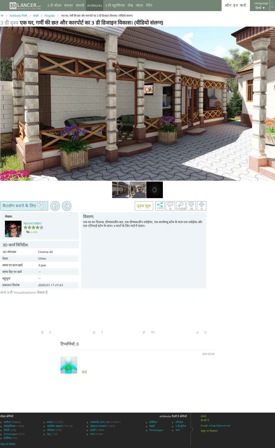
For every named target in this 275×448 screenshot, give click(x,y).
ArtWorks (94, 5)
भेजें (84, 372)
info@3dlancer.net (219, 425)
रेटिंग (149, 5)
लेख (130, 5)
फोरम (139, 5)
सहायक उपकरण (98, 426)
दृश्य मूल (144, 205)
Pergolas (50, 15)
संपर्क (203, 416)
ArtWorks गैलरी (18, 15)
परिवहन (51, 430)
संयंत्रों (6, 430)
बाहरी (36, 15)
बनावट (68, 5)
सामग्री (80, 5)
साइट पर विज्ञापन (209, 431)
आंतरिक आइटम (54, 426)
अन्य (92, 434)
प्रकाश (50, 422)
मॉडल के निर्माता (8, 444)
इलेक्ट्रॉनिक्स (10, 426)
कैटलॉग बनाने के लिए (24, 206)
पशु (48, 434)
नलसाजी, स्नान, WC (100, 422)
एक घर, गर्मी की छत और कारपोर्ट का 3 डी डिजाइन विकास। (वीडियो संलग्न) (97, 15)
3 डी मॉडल (54, 5)
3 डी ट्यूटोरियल (115, 5)
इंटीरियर (8, 438)
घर (2, 15)
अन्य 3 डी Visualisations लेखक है (24, 292)
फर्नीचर (7, 422)
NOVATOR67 (33, 223)
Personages (11, 434)
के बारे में (205, 420)
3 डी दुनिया (181, 426)
